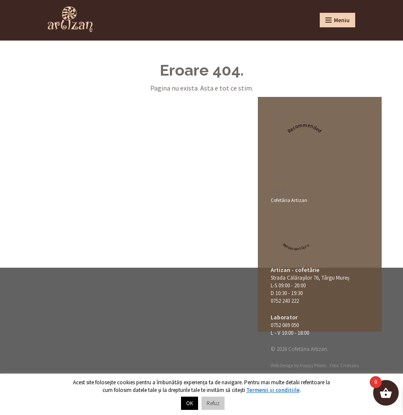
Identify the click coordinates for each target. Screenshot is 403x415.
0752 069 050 (285, 325)
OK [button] (189, 403)
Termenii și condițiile (273, 390)
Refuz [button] (213, 403)
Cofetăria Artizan (289, 200)
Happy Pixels (313, 365)
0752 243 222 (285, 300)
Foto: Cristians (344, 365)
